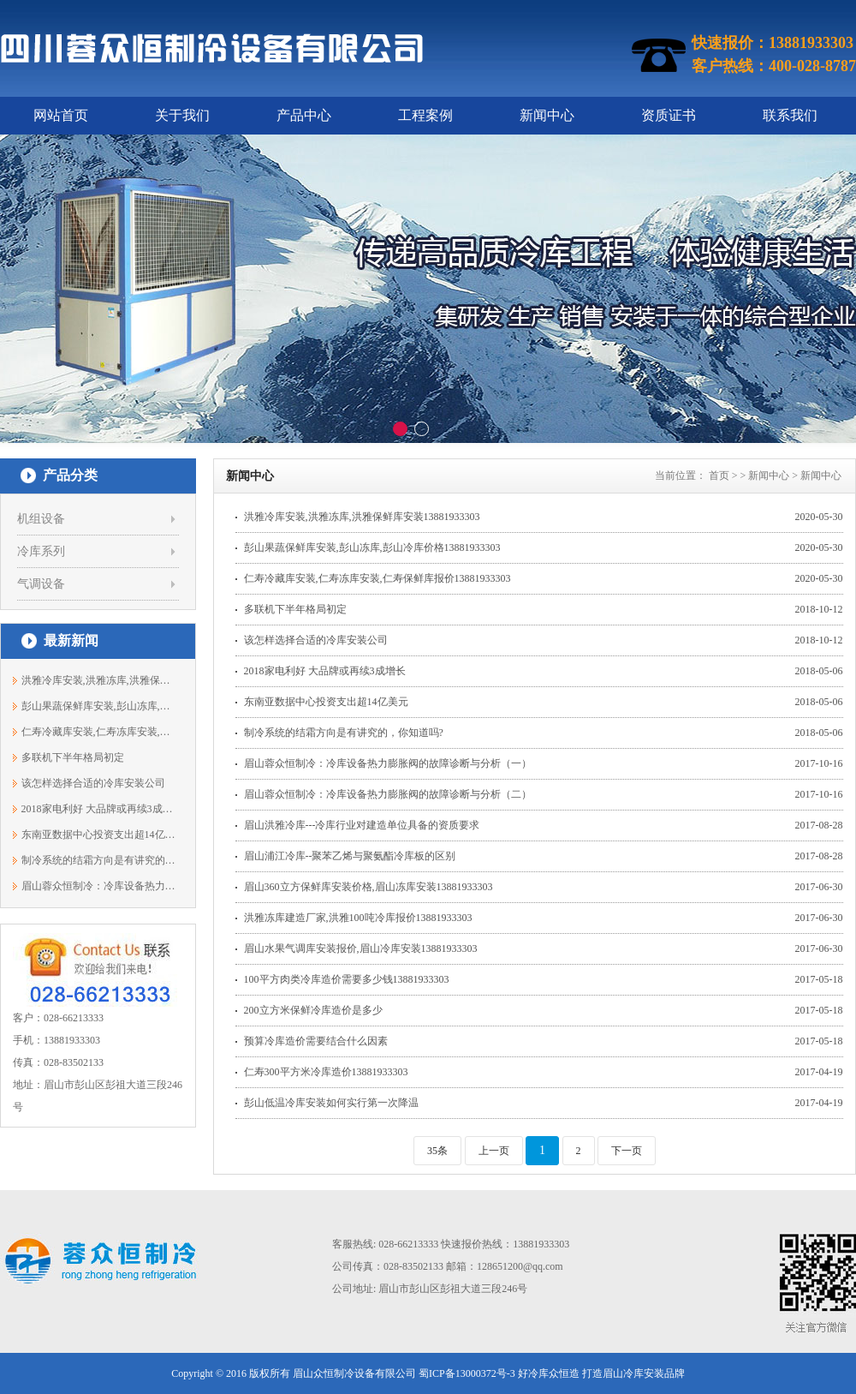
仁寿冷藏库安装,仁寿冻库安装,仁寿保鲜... (98, 732)
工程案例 (425, 115)
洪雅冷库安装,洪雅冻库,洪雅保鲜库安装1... (98, 680)
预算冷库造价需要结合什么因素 (316, 1041)
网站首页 (60, 115)
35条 (437, 1151)
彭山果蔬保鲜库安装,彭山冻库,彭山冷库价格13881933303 (372, 547)
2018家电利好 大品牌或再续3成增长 (98, 809)
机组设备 (41, 518)
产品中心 (303, 115)
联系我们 (790, 115)
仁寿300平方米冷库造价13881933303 (326, 1072)
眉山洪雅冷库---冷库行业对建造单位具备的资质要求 (362, 825)
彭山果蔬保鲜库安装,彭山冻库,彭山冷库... (98, 706)
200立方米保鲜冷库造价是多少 (313, 1010)
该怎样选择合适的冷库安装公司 (93, 783)
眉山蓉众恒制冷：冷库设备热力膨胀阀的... (98, 886)
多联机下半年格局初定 (72, 757)
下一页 (626, 1151)
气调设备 (41, 583)
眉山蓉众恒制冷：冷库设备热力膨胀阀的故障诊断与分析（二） (388, 794)
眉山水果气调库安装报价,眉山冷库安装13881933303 (361, 948)
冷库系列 (41, 551)
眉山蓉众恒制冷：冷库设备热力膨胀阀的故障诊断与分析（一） (388, 763)
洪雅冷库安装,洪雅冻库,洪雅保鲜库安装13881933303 (362, 517)
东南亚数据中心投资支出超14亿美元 (98, 835)
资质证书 (668, 115)
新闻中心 (547, 115)
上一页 (494, 1151)
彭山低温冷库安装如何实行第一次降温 (331, 1103)
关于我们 (182, 115)
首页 (719, 476)
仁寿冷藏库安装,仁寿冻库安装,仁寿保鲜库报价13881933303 (377, 578)
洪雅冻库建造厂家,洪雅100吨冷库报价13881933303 (358, 918)
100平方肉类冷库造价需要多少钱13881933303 (346, 979)
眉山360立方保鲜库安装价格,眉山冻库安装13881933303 (368, 887)
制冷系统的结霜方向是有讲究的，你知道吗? (98, 860)
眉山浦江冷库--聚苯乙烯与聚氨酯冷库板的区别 (350, 856)
